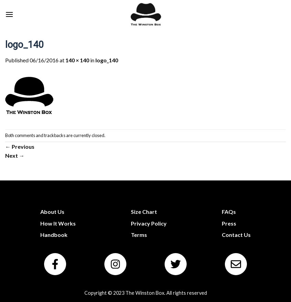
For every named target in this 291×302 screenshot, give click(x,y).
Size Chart (144, 211)
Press (229, 223)
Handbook (53, 234)
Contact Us (236, 234)
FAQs (229, 211)
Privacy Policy (149, 223)
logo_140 (106, 60)
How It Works (58, 223)
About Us (52, 211)
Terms (139, 234)
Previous (19, 146)
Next (14, 155)
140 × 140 (77, 60)
